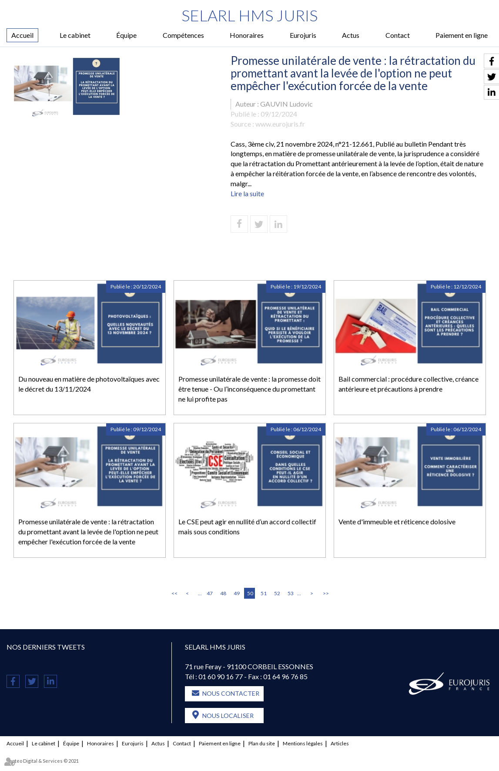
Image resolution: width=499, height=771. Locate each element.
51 (264, 593)
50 (250, 593)
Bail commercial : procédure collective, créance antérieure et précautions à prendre (408, 384)
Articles (340, 743)
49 (237, 593)
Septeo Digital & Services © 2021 (43, 761)
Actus (350, 35)
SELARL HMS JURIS (249, 15)
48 (223, 593)
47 (210, 593)
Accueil (22, 35)
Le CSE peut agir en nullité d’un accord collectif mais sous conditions (247, 526)
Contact (397, 35)
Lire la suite (247, 193)
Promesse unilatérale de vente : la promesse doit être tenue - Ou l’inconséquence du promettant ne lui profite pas (249, 389)
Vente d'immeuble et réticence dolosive (396, 521)
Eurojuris (303, 35)
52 (277, 593)
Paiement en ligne (461, 35)
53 (291, 593)
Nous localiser (228, 715)
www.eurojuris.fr (280, 124)
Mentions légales (303, 743)
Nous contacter (230, 693)
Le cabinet (75, 35)
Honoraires (247, 35)
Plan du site (261, 743)
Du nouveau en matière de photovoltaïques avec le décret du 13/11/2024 (89, 384)
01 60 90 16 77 (220, 676)
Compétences (183, 35)
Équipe (126, 35)
